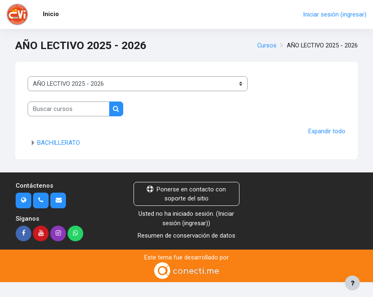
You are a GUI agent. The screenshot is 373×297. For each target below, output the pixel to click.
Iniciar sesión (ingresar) (334, 14)
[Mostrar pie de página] (352, 283)
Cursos (267, 45)
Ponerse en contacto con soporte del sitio (186, 194)
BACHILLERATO (58, 142)
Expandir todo (326, 131)
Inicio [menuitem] (51, 14)
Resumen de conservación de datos (186, 235)
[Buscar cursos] (69, 108)
